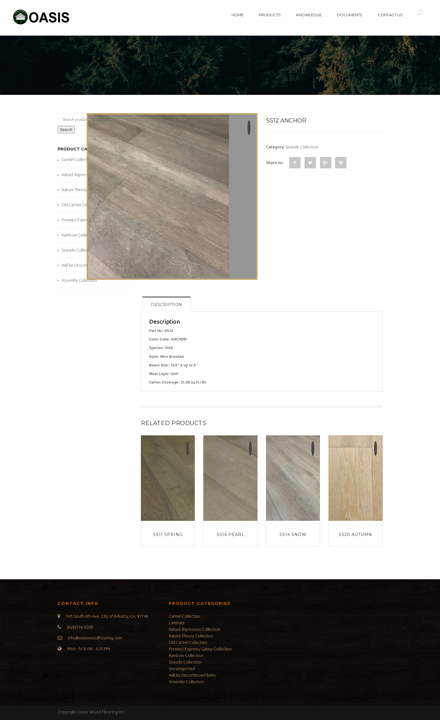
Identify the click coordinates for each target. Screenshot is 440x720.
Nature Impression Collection (194, 629)
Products (270, 15)
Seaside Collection (78, 250)
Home (238, 15)
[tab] (166, 304)
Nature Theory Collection (84, 189)
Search (66, 129)
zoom (98, 119)
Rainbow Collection (79, 235)
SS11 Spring (168, 534)
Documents (349, 15)
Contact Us (390, 15)
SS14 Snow (293, 534)
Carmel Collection (77, 159)
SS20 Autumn (355, 534)
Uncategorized (182, 668)
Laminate (177, 623)
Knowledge (309, 15)
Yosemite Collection (79, 280)
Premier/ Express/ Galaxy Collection (200, 649)
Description (166, 304)
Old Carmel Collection (81, 205)
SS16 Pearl (230, 534)
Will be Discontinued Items (85, 265)
